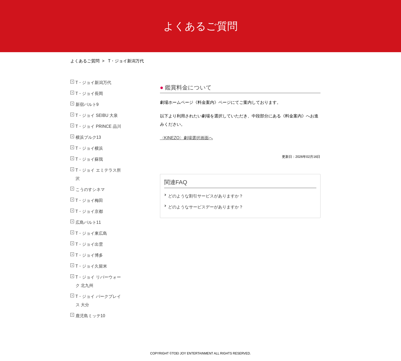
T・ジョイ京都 (89, 211)
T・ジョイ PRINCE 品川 (98, 126)
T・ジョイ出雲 (89, 244)
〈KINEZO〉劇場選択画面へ (186, 138)
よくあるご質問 (85, 61)
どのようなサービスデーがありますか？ (205, 207)
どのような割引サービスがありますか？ (205, 196)
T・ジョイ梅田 (89, 200)
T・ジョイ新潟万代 (94, 82)
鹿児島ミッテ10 (90, 316)
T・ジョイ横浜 (89, 148)
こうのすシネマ (90, 189)
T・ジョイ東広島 (91, 233)
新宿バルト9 (87, 104)
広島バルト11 (88, 222)
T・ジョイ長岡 (89, 93)
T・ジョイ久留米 (91, 266)
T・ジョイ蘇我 (89, 159)
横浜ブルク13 (88, 137)
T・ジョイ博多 (89, 255)
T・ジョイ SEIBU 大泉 (97, 115)
